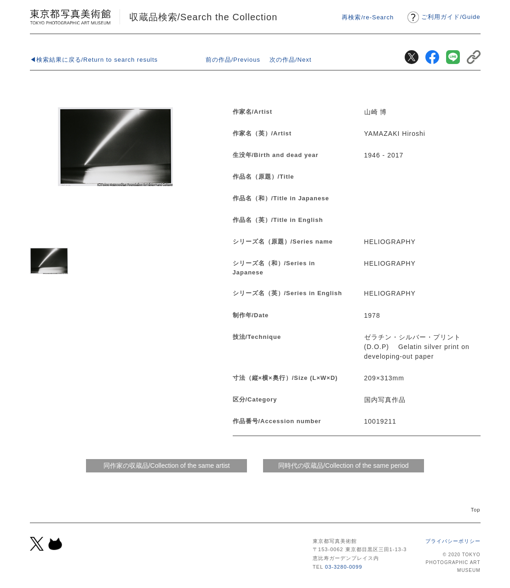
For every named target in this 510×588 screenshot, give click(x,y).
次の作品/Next (290, 59)
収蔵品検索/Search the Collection (203, 17)
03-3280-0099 (343, 567)
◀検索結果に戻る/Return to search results (94, 59)
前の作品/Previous (233, 59)
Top (476, 509)
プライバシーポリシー (453, 541)
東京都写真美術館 (70, 16)
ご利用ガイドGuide (450, 16)
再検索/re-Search (368, 17)
